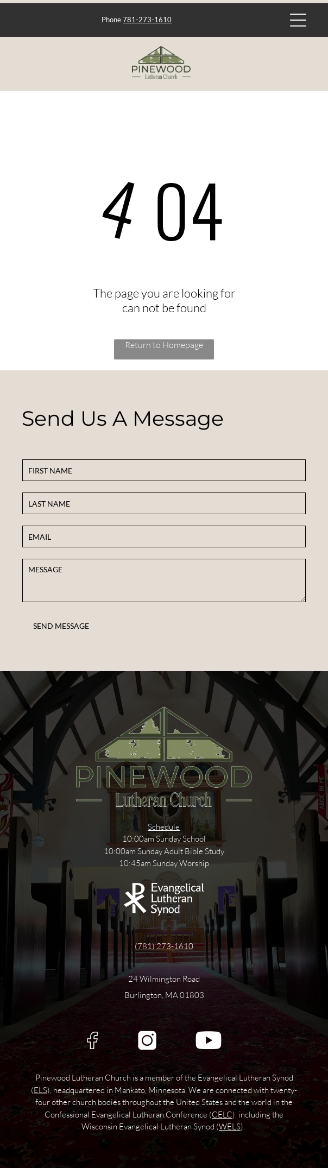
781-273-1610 (147, 19)
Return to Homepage (164, 344)
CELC (222, 1114)
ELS (40, 1090)
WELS (230, 1126)
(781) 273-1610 (164, 946)
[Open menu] (298, 20)
